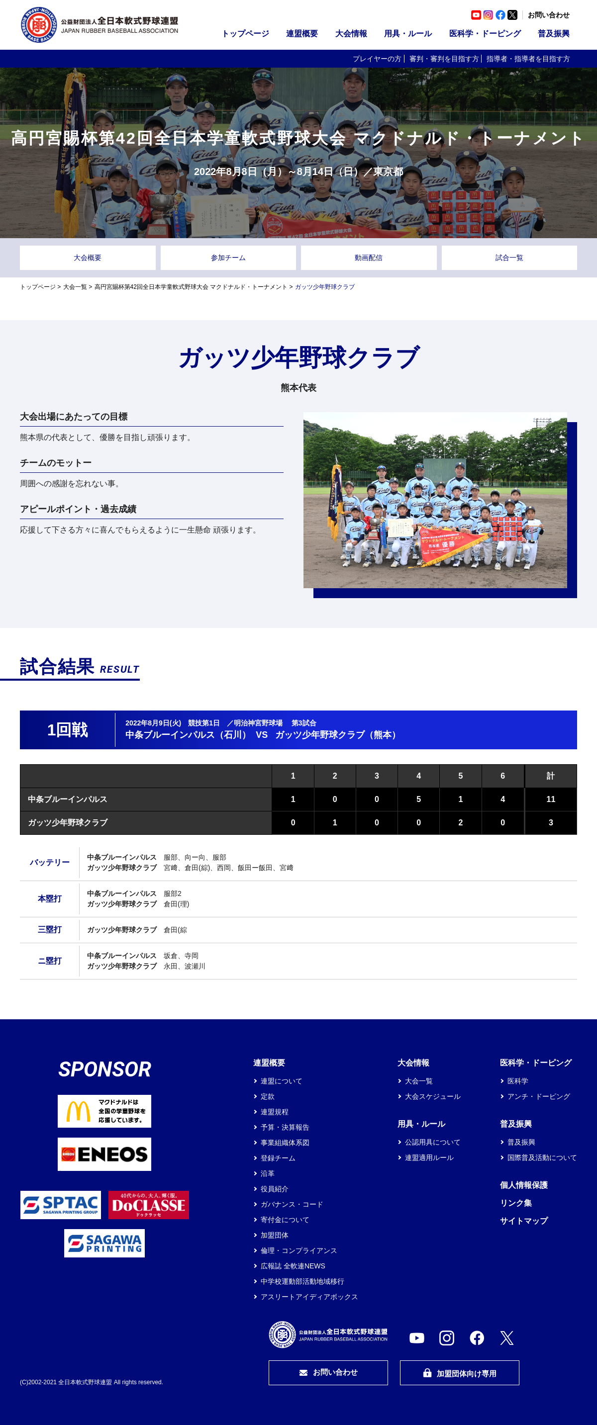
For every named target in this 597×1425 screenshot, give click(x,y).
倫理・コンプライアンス (299, 1250)
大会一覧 (75, 286)
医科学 (517, 1081)
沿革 (268, 1173)
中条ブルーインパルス (67, 799)
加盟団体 (275, 1235)
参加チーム (228, 258)
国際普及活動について (542, 1157)
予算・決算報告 (285, 1127)
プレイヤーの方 (377, 59)
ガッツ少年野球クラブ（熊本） (337, 735)
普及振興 (554, 33)
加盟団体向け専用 (460, 1373)
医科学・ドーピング (485, 33)
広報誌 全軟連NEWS (293, 1266)
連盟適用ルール (429, 1157)
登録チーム (278, 1158)
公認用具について (433, 1142)
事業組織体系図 (285, 1143)
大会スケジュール (433, 1096)
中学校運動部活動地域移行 (302, 1281)
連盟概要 (302, 33)
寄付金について (285, 1220)
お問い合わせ (549, 15)
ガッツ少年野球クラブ (67, 822)
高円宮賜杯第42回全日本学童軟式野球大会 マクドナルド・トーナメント (191, 286)
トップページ (245, 33)
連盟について (281, 1081)
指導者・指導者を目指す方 (528, 59)
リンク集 (516, 1203)
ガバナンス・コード (292, 1204)
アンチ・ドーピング (538, 1096)
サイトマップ (524, 1221)
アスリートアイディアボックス (309, 1297)
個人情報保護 (524, 1185)
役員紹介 (275, 1189)
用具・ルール (408, 33)
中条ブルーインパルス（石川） (188, 735)
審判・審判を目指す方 (444, 59)
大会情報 (351, 33)
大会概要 (87, 258)
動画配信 (369, 258)
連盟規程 (275, 1112)
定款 (268, 1096)
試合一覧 (509, 258)
